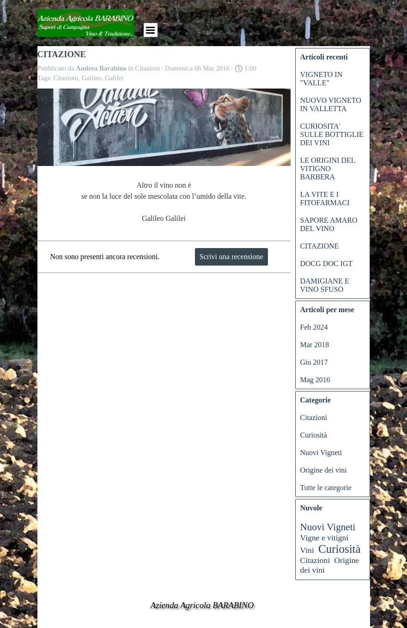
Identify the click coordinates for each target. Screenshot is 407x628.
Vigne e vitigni (324, 537)
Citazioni (66, 78)
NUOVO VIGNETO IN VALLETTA (330, 104)
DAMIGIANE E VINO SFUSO (324, 285)
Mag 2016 (315, 380)
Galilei (114, 78)
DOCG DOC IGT (326, 263)
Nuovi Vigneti (321, 452)
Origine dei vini (323, 470)
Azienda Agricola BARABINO (202, 605)
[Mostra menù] (151, 30)
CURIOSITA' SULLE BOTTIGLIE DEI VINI (332, 134)
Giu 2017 (314, 362)
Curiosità (314, 435)
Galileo (92, 78)
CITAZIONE (319, 246)
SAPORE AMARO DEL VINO (329, 224)
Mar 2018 (314, 345)
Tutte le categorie (326, 488)
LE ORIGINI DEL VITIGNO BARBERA (327, 168)
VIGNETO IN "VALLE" (321, 79)
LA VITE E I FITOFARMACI (325, 198)
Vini (307, 550)
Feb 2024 (314, 327)
